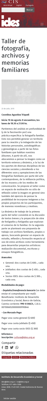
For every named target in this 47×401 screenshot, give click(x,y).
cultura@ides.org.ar (24, 337)
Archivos (15, 357)
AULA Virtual (8, 5)
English (19, 5)
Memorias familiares (28, 357)
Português (30, 5)
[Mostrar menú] (41, 24)
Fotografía (6, 357)
